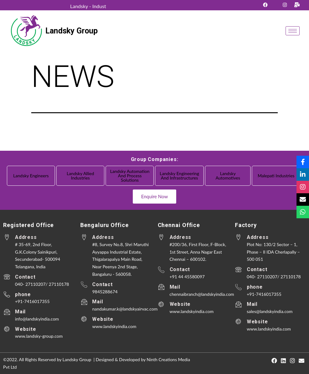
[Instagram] (285, 4)
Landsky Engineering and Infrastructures (179, 175)
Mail (20, 312)
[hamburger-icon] (293, 30)
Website (25, 329)
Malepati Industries (276, 175)
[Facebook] (265, 4)
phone (23, 294)
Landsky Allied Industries (80, 175)
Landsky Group (71, 30)
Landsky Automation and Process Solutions (130, 176)
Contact (25, 277)
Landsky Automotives (228, 175)
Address (26, 237)
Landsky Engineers (30, 175)
